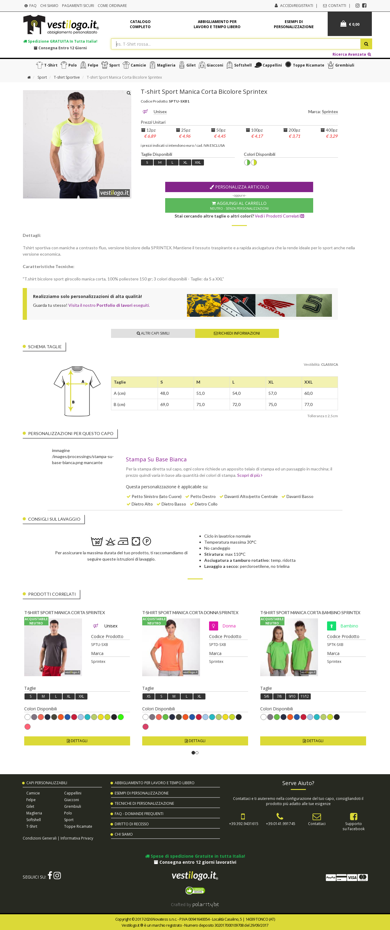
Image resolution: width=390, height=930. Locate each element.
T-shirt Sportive (67, 77)
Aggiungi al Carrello (239, 205)
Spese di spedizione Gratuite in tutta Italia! (195, 856)
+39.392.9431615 (243, 823)
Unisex (160, 111)
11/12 (304, 696)
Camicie (133, 65)
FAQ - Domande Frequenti (139, 813)
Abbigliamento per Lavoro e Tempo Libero (155, 782)
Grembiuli (340, 65)
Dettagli (77, 740)
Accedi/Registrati (296, 5)
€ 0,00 (349, 24)
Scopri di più (249, 475)
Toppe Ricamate (303, 65)
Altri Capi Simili (153, 333)
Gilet (186, 65)
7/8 (279, 696)
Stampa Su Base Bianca (156, 459)
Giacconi (210, 65)
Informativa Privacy (77, 838)
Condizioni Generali (40, 838)
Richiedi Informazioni (237, 333)
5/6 (266, 696)
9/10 (292, 696)
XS (148, 696)
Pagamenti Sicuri (78, 5)
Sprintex (330, 111)
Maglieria (161, 65)
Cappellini (267, 65)
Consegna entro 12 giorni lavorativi (195, 862)
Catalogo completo (140, 24)
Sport (110, 65)
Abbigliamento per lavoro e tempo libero (217, 24)
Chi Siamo (49, 5)
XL (185, 162)
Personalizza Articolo (239, 187)
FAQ (30, 5)
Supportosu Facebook (353, 826)
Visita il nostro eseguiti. (109, 305)
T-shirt (45, 65)
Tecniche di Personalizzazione (144, 803)
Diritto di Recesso (132, 824)
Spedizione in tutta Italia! (60, 41)
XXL (198, 162)
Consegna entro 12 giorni (60, 47)
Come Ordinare (112, 5)
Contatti (334, 5)
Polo (68, 65)
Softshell (238, 65)
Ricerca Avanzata (352, 54)
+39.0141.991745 (280, 823)
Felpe (88, 65)
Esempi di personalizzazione (294, 24)
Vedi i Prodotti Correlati (279, 215)
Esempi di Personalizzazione (142, 793)
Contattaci (317, 823)
